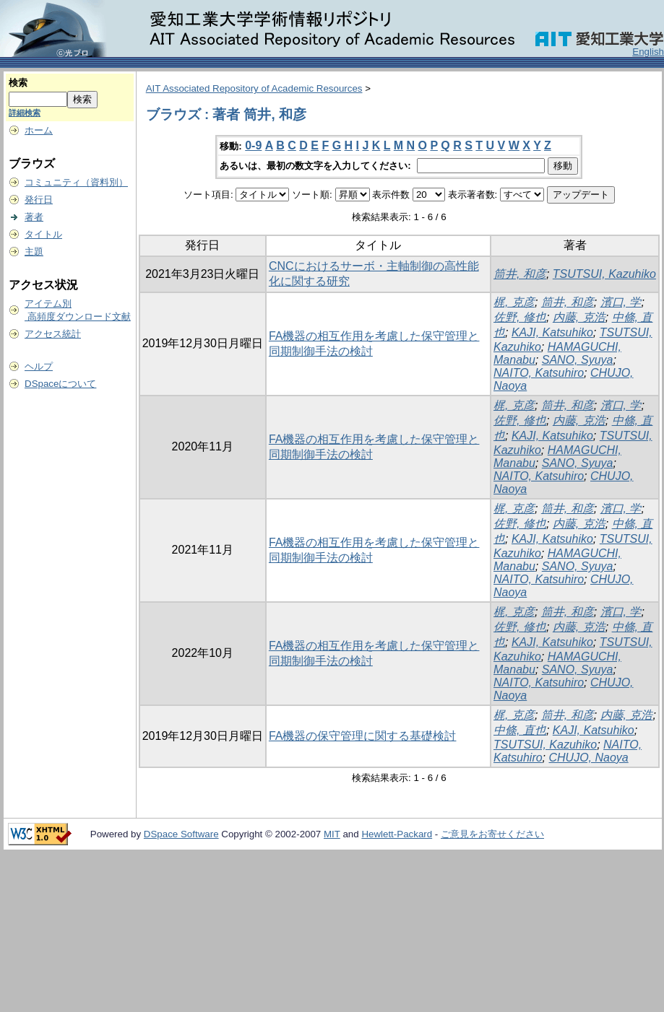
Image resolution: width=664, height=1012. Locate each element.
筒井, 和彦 (519, 274)
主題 (34, 251)
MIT (332, 834)
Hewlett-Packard (396, 834)
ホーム (39, 130)
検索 (18, 82)
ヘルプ (39, 366)
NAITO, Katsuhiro (538, 373)
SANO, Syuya (577, 360)
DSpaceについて (60, 383)
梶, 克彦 (514, 302)
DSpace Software (181, 834)
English (648, 51)
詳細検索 (24, 112)
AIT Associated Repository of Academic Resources (254, 88)
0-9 (253, 145)
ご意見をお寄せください (492, 834)
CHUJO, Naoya (589, 757)
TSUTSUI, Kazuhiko (604, 274)
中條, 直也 (519, 730)
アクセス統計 (53, 333)
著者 (34, 216)
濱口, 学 (621, 302)
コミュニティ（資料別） (76, 182)
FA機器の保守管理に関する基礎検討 (363, 736)
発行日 (39, 199)
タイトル (43, 234)
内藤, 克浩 (579, 317)
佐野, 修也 (519, 317)
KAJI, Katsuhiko (552, 332)
